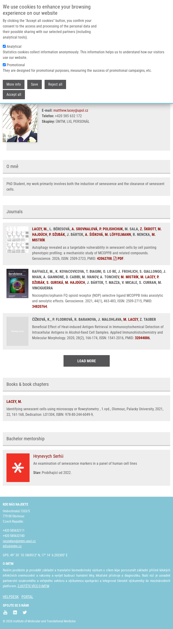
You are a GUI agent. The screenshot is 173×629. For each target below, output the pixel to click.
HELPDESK (11, 597)
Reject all (55, 84)
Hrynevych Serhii (48, 456)
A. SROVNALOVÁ (84, 229)
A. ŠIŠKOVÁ (94, 234)
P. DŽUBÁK (57, 234)
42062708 (104, 258)
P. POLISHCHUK (111, 229)
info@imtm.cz (12, 546)
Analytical (14, 46)
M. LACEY (147, 277)
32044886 (142, 338)
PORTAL (27, 597)
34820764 (39, 306)
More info (13, 84)
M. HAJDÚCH (75, 282)
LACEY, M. (40, 229)
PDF (118, 258)
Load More (86, 361)
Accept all (13, 94)
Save (34, 84)
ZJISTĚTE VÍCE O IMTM (33, 586)
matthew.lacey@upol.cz (70, 110)
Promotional (16, 65)
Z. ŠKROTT (148, 229)
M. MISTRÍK (130, 277)
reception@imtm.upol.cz (19, 541)
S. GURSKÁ (54, 282)
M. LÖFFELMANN (118, 234)
